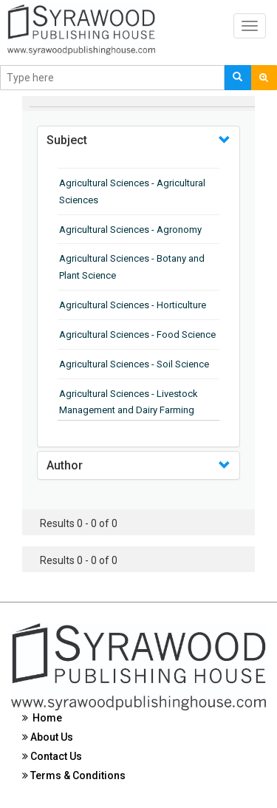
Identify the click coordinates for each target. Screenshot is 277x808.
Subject (67, 140)
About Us (47, 737)
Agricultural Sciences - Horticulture (132, 304)
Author (65, 465)
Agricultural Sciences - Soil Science (134, 364)
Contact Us (52, 756)
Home (42, 718)
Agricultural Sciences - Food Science (137, 334)
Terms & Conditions (74, 775)
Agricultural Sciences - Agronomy (130, 229)
